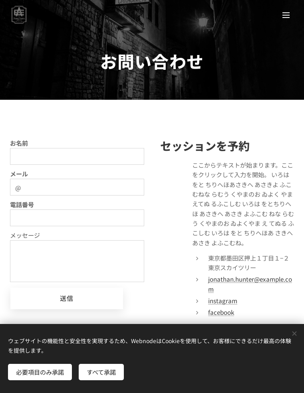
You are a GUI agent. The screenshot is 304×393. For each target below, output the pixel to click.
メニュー (286, 15)
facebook (221, 312)
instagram (222, 300)
